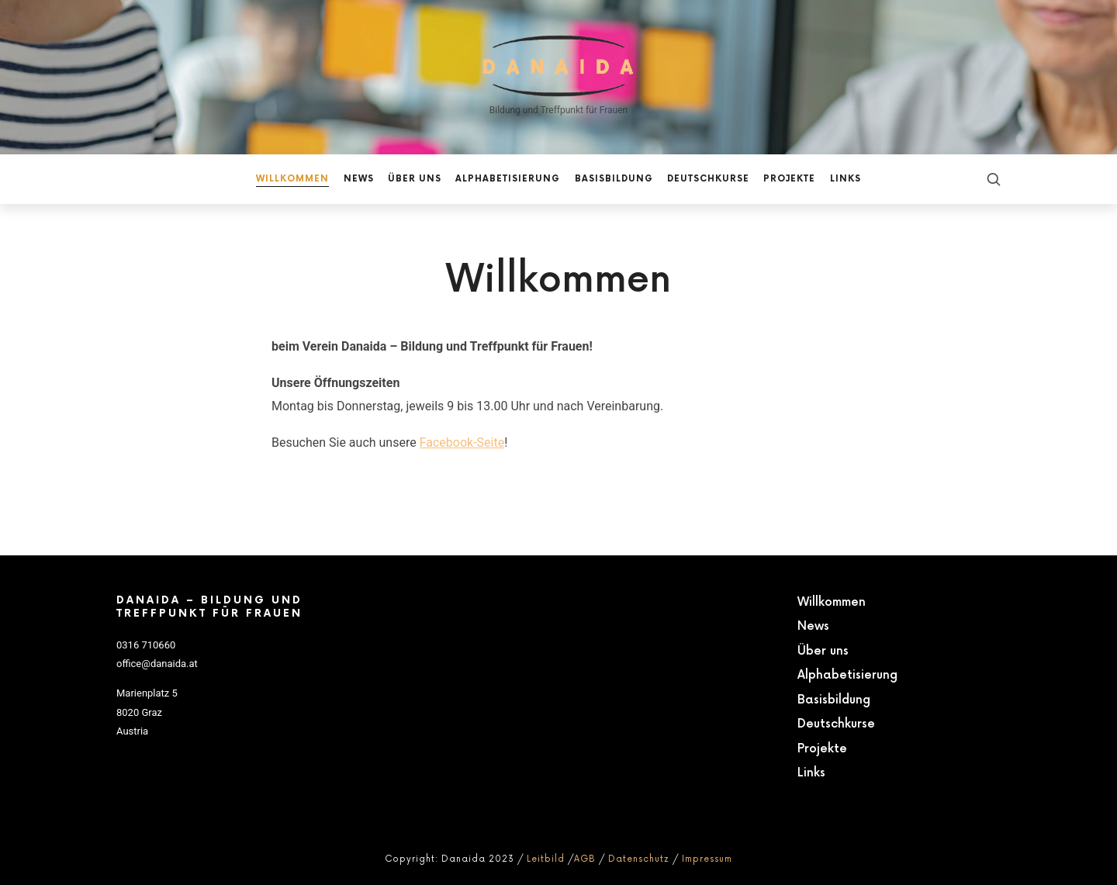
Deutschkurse (836, 724)
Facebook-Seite (462, 442)
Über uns (823, 651)
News (813, 626)
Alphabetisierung (847, 675)
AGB (585, 859)
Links (811, 773)
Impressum (707, 859)
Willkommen (831, 602)
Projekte (822, 749)
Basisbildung (833, 700)
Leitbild (546, 859)
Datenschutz (638, 859)
